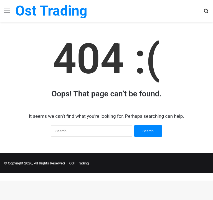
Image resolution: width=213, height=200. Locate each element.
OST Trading (79, 163)
